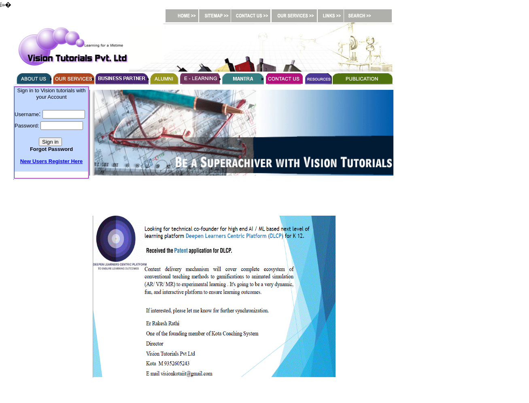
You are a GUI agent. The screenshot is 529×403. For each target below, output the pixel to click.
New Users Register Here (51, 161)
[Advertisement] (214, 197)
